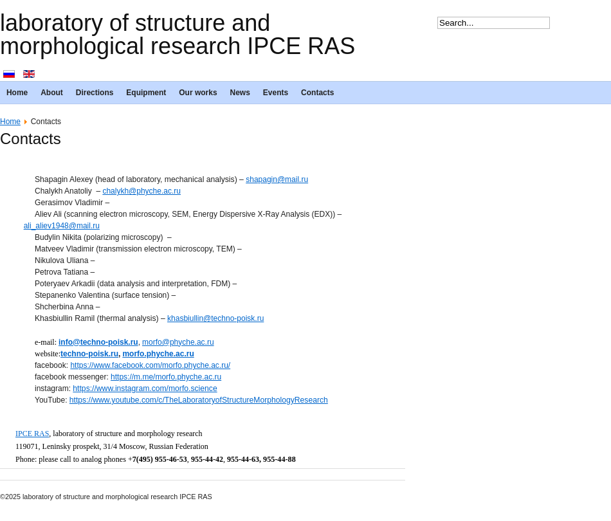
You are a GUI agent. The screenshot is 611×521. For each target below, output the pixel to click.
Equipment (146, 92)
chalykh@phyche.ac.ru (141, 191)
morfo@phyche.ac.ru (178, 342)
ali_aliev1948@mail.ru (62, 225)
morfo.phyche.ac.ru (158, 353)
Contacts (317, 92)
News (240, 92)
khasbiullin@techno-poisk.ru (215, 318)
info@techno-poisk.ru (98, 342)
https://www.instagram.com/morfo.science (145, 388)
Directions (95, 92)
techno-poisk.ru (89, 353)
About (52, 92)
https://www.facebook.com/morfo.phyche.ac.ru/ (150, 365)
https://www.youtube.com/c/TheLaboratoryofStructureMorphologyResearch (198, 400)
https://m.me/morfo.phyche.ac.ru (166, 376)
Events (275, 92)
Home (17, 92)
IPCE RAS (32, 433)
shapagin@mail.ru (277, 179)
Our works (198, 92)
